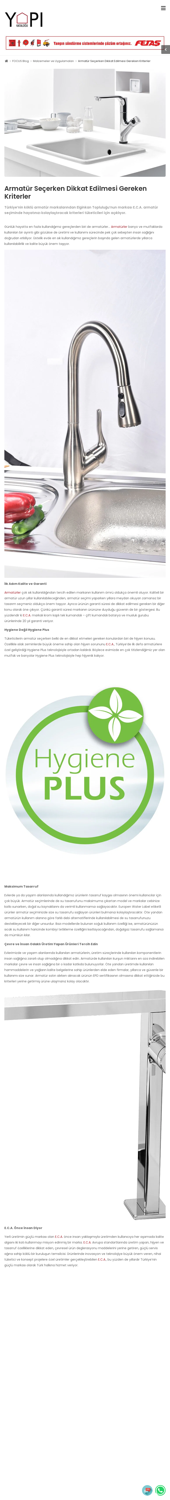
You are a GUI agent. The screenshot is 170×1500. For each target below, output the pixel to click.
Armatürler (119, 227)
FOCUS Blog (20, 61)
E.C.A (109, 644)
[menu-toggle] (163, 8)
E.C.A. (27, 615)
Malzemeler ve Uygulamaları (53, 61)
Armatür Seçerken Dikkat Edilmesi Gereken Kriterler (114, 61)
